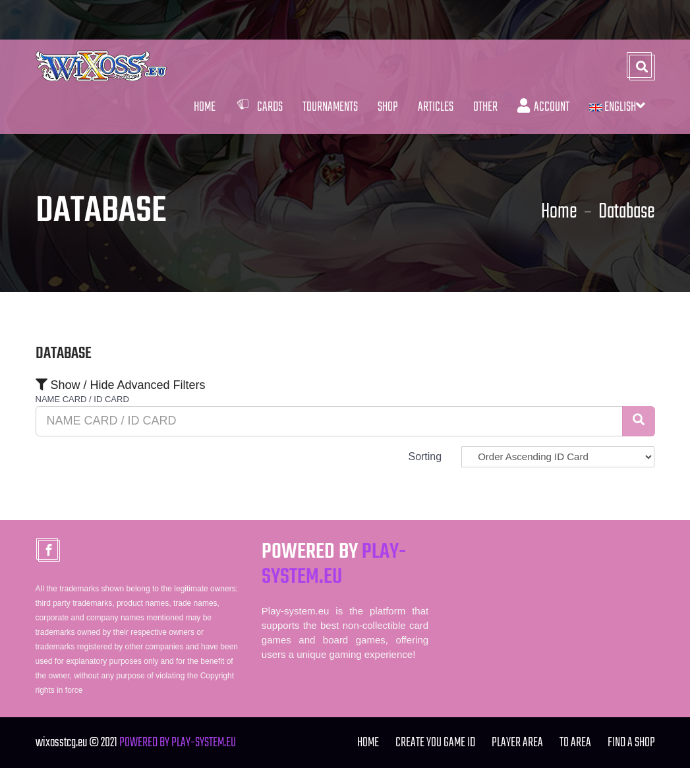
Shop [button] (388, 107)
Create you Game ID (435, 742)
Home (205, 107)
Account (543, 107)
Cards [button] (259, 107)
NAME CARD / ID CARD (82, 399)
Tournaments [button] (330, 107)
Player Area (517, 742)
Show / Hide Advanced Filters (121, 385)
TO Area (575, 742)
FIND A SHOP (631, 742)
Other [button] (485, 107)
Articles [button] (435, 107)
